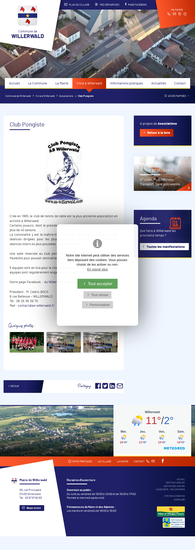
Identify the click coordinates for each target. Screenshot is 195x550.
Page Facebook (136, 4)
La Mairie (61, 83)
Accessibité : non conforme (170, 489)
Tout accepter (100, 283)
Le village (104, 461)
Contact (180, 83)
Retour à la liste (158, 133)
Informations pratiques (126, 83)
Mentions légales (175, 483)
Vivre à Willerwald (89, 83)
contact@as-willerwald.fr (36, 305)
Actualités (158, 83)
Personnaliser (100, 305)
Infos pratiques (80, 461)
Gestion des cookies (174, 486)
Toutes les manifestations (166, 247)
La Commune (37, 83)
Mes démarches (107, 4)
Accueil (14, 83)
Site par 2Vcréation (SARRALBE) (174, 498)
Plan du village (76, 4)
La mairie (122, 461)
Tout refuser (100, 295)
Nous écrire (34, 508)
